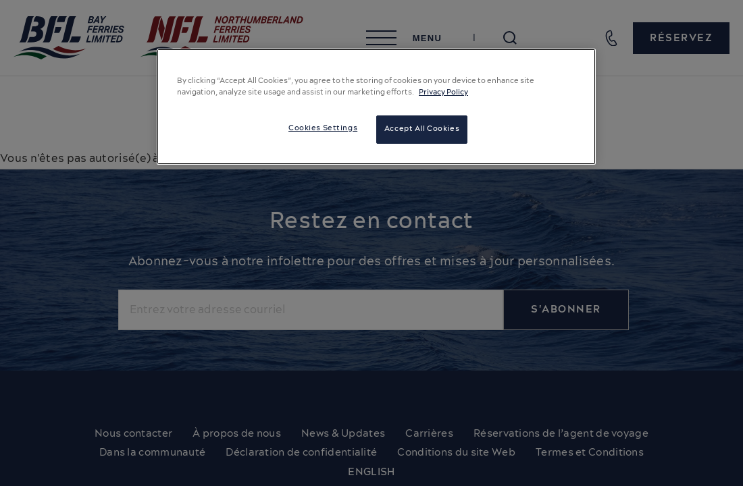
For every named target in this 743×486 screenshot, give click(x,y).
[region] (376, 107)
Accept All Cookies (421, 129)
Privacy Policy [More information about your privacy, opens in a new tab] (443, 92)
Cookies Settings (322, 128)
